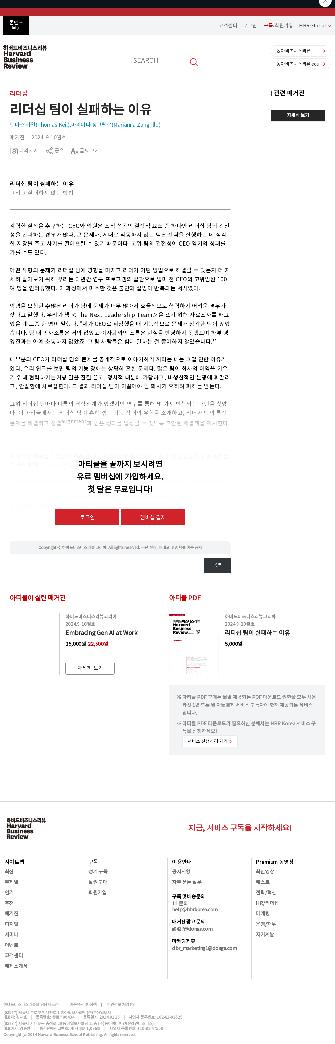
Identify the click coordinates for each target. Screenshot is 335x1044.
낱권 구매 (98, 882)
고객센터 (228, 25)
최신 (9, 872)
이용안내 (182, 862)
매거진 (11, 914)
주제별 (11, 882)
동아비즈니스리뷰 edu (297, 64)
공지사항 (181, 872)
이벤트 (11, 945)
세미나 (11, 934)
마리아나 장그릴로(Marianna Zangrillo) (116, 124)
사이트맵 (14, 862)
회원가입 (97, 893)
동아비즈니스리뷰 (293, 51)
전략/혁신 (266, 893)
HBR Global (312, 25)
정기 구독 (98, 872)
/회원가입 (278, 25)
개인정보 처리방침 (121, 1005)
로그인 (250, 25)
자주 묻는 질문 (187, 882)
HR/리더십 (267, 903)
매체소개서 (16, 966)
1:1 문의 (179, 903)
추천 (9, 903)
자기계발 (265, 934)
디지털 (11, 924)
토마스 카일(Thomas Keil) (40, 124)
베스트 (263, 882)
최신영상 (265, 872)
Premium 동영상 (275, 862)
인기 (9, 893)
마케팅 (263, 914)
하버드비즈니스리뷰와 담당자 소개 (31, 1005)
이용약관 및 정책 (83, 1005)
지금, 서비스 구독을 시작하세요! (239, 828)
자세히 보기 (298, 115)
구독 (93, 862)
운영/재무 (266, 924)
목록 (217, 565)
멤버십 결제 (153, 517)
